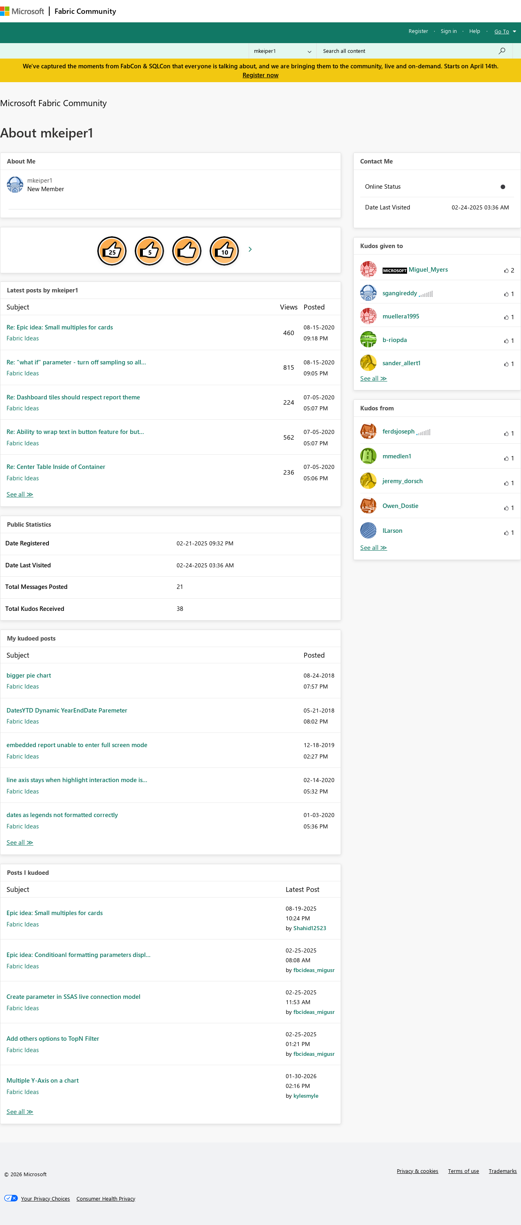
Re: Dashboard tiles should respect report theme (73, 397)
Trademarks (503, 1170)
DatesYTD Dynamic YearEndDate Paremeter (67, 710)
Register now (260, 75)
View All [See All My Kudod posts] (20, 842)
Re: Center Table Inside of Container (56, 466)
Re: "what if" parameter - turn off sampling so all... (76, 362)
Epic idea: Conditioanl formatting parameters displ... (79, 954)
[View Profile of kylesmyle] (305, 1095)
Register (418, 30)
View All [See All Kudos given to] (373, 378)
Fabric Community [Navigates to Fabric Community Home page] (85, 11)
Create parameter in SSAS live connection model (73, 996)
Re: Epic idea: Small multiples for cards (60, 327)
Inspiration (170, 10)
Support (342, 10)
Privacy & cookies (417, 1170)
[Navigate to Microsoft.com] (22, 11)
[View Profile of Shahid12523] (309, 928)
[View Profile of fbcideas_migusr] (314, 970)
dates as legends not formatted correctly (62, 815)
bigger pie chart (29, 675)
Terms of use (463, 1170)
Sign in (449, 30)
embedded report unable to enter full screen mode (77, 745)
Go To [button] (502, 31)
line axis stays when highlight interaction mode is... (77, 780)
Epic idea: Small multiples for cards (55, 913)
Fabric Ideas (23, 338)
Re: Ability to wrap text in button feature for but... (75, 431)
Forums (134, 10)
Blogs (276, 10)
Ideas (203, 10)
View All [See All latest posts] (20, 494)
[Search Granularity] (282, 51)
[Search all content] (414, 51)
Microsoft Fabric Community (53, 102)
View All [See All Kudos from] (373, 547)
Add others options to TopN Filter (53, 1038)
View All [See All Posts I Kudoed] (20, 1111)
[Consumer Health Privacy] (106, 1198)
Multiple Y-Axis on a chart (43, 1080)
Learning (308, 10)
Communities (240, 10)
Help (474, 30)
